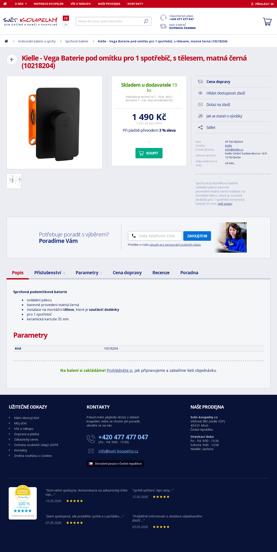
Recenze (160, 273)
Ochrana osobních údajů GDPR (36, 445)
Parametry (89, 273)
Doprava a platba (26, 434)
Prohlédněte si (119, 370)
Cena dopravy (127, 273)
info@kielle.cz (234, 149)
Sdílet (210, 127)
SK (65, 24)
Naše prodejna (109, 4)
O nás (19, 4)
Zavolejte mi (197, 236)
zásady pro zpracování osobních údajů (175, 245)
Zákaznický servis (26, 439)
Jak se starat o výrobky (224, 116)
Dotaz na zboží (218, 104)
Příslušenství (49, 273)
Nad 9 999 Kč (182, 26)
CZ (66, 18)
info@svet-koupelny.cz (118, 451)
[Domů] (7, 4)
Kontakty (135, 4)
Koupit (152, 153)
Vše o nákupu (81, 4)
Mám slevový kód (26, 418)
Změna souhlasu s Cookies (33, 456)
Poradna (189, 273)
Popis (17, 273)
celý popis (225, 204)
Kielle (228, 146)
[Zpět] (11, 59)
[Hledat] (113, 21)
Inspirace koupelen (48, 4)
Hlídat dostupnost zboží (225, 93)
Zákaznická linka (182, 17)
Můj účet (20, 423)
